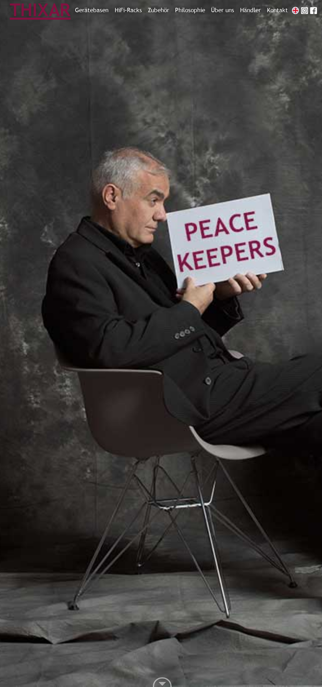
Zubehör (158, 10)
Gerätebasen (91, 10)
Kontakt (277, 10)
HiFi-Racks (128, 10)
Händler (250, 10)
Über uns (222, 10)
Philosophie (190, 10)
